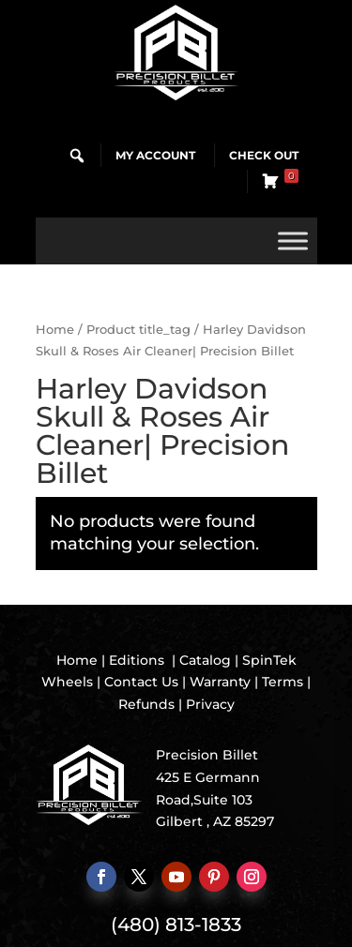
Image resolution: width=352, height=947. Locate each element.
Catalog (205, 660)
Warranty (220, 681)
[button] (77, 156)
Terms (282, 681)
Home (55, 330)
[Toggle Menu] (293, 240)
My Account (155, 155)
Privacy (210, 704)
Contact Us (141, 681)
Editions (136, 660)
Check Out (263, 155)
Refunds (146, 704)
